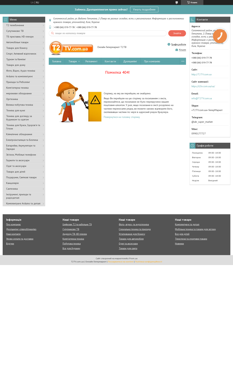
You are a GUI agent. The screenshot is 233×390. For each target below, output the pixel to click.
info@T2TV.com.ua (202, 98)
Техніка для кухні (15, 110)
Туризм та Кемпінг (16, 59)
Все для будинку (71, 248)
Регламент (91, 61)
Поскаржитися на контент (121, 261)
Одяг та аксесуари (16, 166)
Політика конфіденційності (148, 261)
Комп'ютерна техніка (17, 87)
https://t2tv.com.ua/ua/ (203, 86)
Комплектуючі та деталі (187, 224)
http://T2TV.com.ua (202, 74)
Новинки (179, 243)
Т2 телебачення (15, 25)
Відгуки (10, 243)
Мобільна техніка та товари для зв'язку (195, 229)
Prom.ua (133, 258)
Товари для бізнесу (16, 48)
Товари (72, 61)
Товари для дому (15, 65)
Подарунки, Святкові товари (21, 177)
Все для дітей (182, 234)
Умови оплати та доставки (19, 238)
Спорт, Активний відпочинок (21, 53)
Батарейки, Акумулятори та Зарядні (20, 147)
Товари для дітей (15, 171)
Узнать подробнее (144, 9)
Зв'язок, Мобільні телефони (21, 154)
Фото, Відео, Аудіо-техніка (20, 70)
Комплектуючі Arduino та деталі (23, 203)
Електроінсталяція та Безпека (22, 139)
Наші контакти (13, 234)
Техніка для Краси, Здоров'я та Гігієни (23, 127)
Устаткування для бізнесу (132, 234)
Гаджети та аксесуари (17, 160)
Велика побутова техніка (19, 104)
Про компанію (152, 61)
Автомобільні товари (17, 42)
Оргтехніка (12, 99)
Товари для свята (128, 248)
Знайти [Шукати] (177, 33)
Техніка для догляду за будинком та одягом (19, 117)
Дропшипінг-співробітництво (21, 229)
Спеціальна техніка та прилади (135, 229)
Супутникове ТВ (15, 30)
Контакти (110, 61)
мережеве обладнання (19, 93)
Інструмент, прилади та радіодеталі (18, 196)
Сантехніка (12, 188)
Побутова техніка (72, 243)
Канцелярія (12, 183)
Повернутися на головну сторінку (122, 117)
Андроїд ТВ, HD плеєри (75, 234)
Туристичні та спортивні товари (191, 238)
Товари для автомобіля (131, 238)
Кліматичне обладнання (19, 134)
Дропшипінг (130, 61)
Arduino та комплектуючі (19, 76)
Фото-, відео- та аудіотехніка (134, 224)
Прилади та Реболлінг (18, 82)
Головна (56, 61)
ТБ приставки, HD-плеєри (20, 36)
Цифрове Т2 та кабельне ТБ (77, 224)
